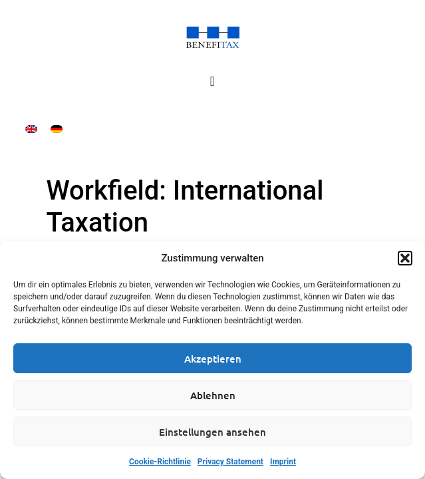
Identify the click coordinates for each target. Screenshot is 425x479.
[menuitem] (31, 129)
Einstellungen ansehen (212, 431)
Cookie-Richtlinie (160, 461)
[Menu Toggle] (212, 81)
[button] (405, 258)
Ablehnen (212, 395)
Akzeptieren (212, 358)
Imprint (283, 461)
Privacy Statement (230, 461)
